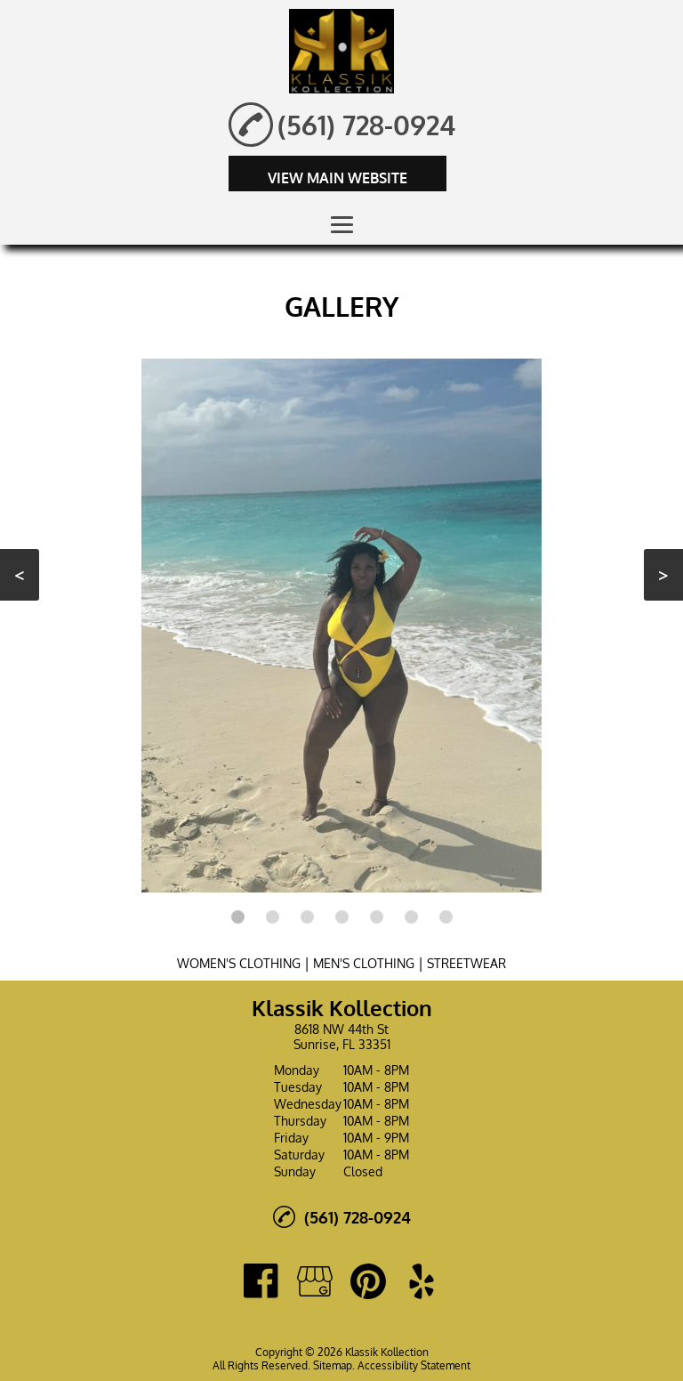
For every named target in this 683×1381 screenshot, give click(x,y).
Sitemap (332, 1365)
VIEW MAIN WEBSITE (337, 178)
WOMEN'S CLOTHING (239, 963)
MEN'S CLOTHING (363, 963)
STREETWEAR (466, 963)
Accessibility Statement (414, 1365)
